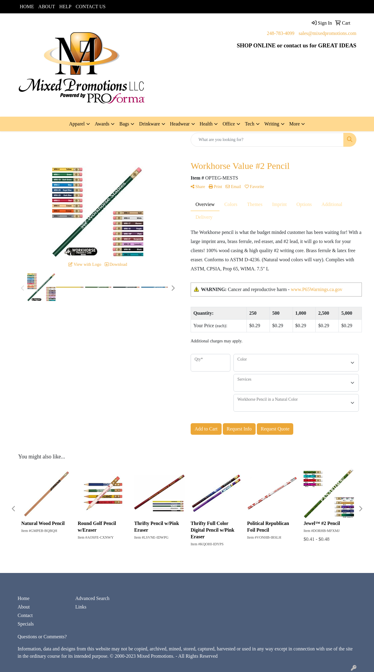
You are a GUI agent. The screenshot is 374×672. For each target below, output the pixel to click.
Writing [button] (271, 123)
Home (23, 598)
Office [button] (229, 123)
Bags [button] (124, 123)
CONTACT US (90, 6)
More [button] (294, 123)
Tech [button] (249, 123)
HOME (27, 6)
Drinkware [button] (149, 123)
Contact (25, 615)
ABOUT (46, 6)
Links (80, 606)
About (24, 606)
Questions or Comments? (42, 636)
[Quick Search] (267, 140)
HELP (65, 6)
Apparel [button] (77, 123)
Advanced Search (92, 598)
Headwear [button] (180, 123)
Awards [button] (102, 123)
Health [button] (206, 123)
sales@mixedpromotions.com (327, 33)
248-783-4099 (280, 33)
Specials (26, 623)
